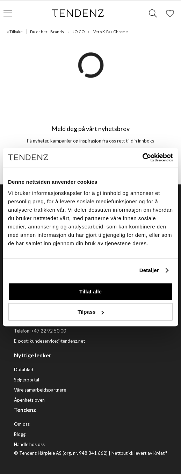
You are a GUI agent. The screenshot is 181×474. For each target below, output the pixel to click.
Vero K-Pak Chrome (110, 31)
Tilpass (91, 312)
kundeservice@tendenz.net (57, 341)
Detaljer (149, 270)
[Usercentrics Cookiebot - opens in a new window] (142, 157)
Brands (57, 31)
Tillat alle (90, 291)
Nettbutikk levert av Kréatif (139, 453)
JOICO (79, 31)
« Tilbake (15, 31)
